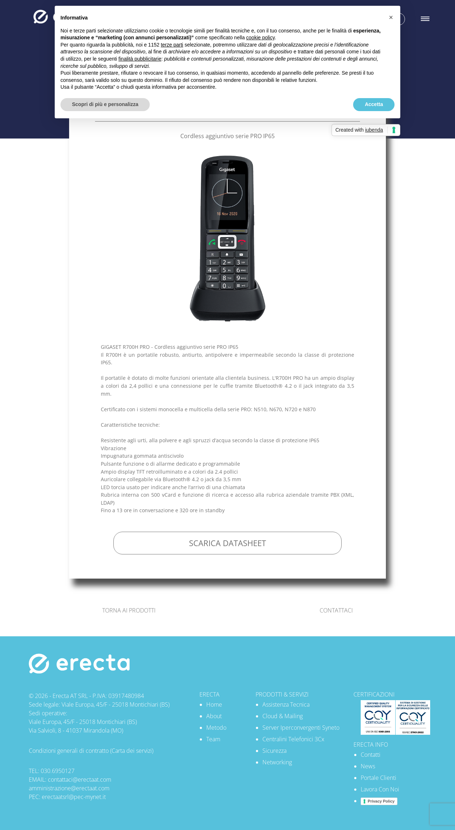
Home (214, 704)
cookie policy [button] (260, 37)
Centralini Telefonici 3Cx (293, 739)
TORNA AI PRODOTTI (129, 610)
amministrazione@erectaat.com (69, 788)
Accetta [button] (374, 104)
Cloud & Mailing (282, 716)
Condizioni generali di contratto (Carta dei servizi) (91, 751)
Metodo (216, 728)
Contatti (370, 755)
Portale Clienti (378, 778)
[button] (391, 17)
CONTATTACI (336, 610)
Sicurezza (274, 751)
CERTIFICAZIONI (374, 694)
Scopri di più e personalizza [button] (105, 104)
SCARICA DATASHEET (227, 543)
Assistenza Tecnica (286, 704)
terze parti (172, 45)
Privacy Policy (381, 801)
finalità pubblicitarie (139, 59)
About (214, 716)
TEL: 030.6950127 (52, 771)
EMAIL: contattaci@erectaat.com (70, 779)
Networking (277, 762)
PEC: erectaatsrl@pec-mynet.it (67, 797)
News (368, 766)
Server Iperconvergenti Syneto (300, 728)
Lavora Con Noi (380, 789)
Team (213, 739)
